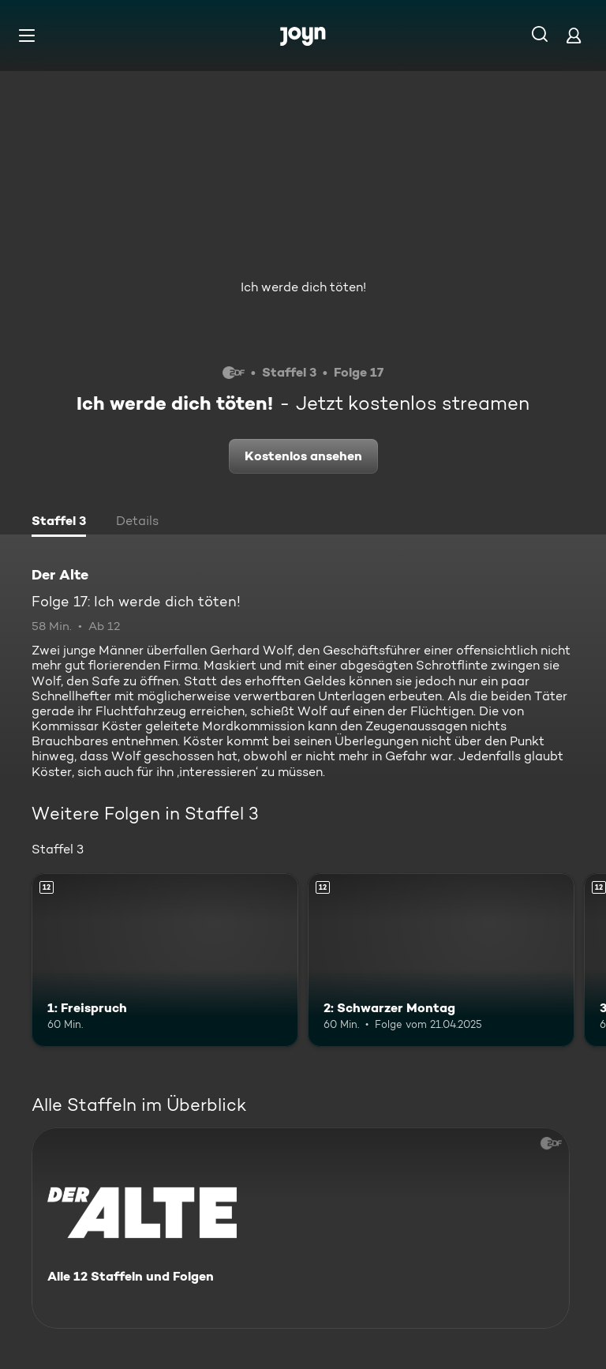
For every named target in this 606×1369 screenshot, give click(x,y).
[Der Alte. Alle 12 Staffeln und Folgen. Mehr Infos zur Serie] (301, 1228)
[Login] (574, 35)
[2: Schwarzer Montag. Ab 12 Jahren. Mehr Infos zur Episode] (441, 960)
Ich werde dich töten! (303, 286)
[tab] (58, 522)
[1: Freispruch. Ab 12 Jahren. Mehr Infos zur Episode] (165, 960)
